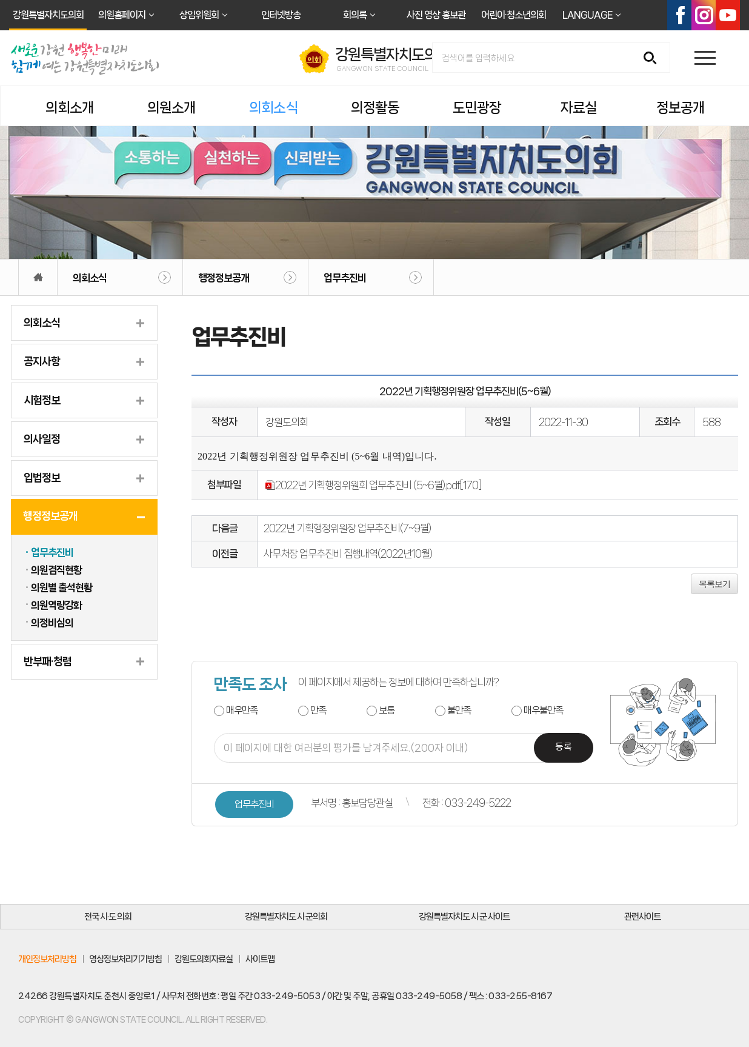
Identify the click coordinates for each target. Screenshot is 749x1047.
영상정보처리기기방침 (125, 959)
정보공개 (680, 107)
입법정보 (42, 477)
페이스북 (679, 15)
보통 (386, 710)
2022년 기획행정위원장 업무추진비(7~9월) (347, 528)
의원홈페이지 (121, 15)
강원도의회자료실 (204, 959)
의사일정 (42, 438)
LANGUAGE (587, 15)
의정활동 (375, 107)
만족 (318, 710)
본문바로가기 (0, 0)
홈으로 (38, 277)
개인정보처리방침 (47, 959)
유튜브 (728, 15)
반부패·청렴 (48, 661)
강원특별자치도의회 (48, 15)
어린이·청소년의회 (513, 15)
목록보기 (714, 584)
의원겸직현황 (56, 569)
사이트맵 (260, 959)
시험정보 (42, 400)
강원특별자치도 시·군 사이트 (464, 917)
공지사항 (42, 361)
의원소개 (171, 107)
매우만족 (242, 710)
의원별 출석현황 (61, 587)
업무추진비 (345, 277)
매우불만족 (543, 710)
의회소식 (273, 107)
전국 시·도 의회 (107, 917)
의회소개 (69, 107)
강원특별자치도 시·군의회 (286, 917)
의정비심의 (52, 622)
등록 (563, 747)
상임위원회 (199, 15)
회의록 (355, 15)
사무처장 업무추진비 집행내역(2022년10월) (348, 553)
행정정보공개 (223, 277)
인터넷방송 (281, 15)
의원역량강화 (56, 605)
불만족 (459, 710)
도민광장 (477, 107)
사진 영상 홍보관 (436, 15)
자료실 (579, 107)
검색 (654, 59)
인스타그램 (703, 15)
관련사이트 (642, 917)
